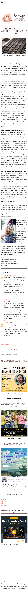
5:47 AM (6, 299)
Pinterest (3, 505)
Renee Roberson (5, 261)
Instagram (3, 501)
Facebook (3, 499)
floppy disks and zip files (9, 259)
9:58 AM (6, 342)
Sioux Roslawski (8, 275)
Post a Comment (5, 344)
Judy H (6, 301)
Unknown (6, 323)
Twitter (3, 503)
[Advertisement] (14, 563)
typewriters (9, 263)
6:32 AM (6, 320)
